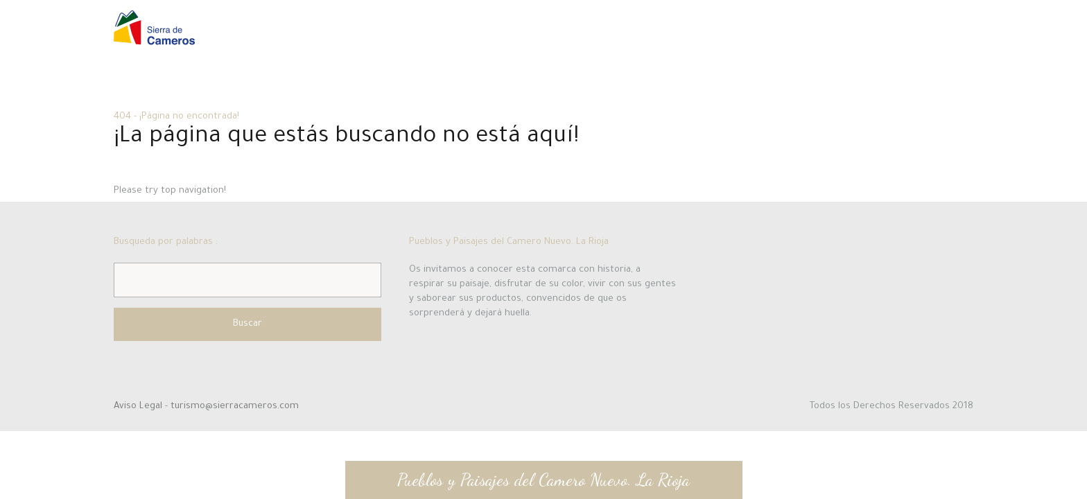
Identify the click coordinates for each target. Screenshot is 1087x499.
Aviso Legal (139, 406)
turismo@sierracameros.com (235, 406)
